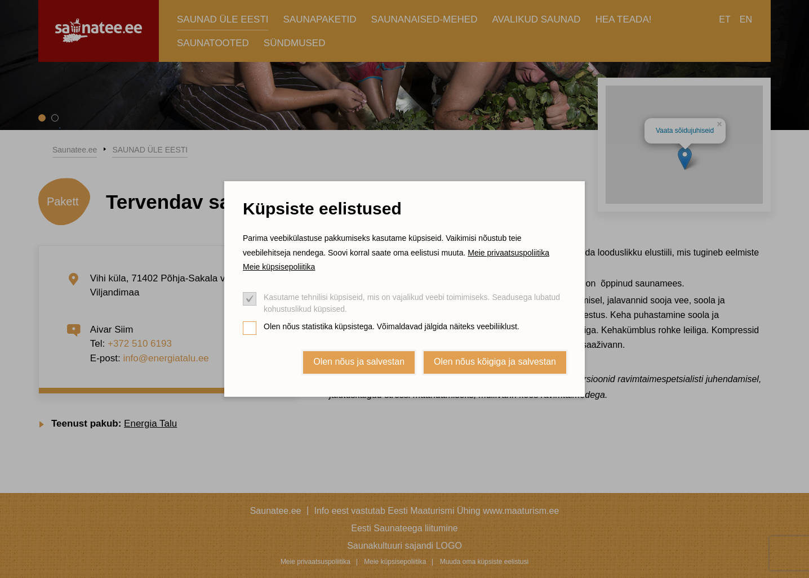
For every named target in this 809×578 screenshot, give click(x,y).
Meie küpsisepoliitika (279, 266)
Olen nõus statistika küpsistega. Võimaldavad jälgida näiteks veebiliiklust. (391, 326)
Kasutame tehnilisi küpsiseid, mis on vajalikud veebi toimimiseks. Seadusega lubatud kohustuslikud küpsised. (412, 303)
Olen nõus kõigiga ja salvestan (495, 361)
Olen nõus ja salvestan (359, 361)
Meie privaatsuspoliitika (508, 252)
